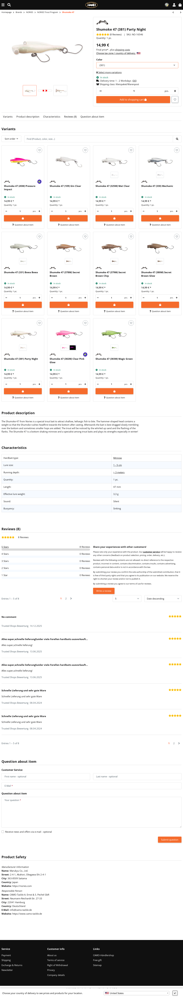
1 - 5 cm (117, 465)
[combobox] (136, 993)
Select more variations (109, 72)
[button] (174, 4)
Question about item (92, 116)
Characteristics (51, 116)
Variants (8, 116)
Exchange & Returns (12, 965)
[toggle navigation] (3, 4)
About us (51, 955)
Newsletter (7, 970)
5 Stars (5, 546)
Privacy (51, 970)
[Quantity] (134, 91)
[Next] (71, 598)
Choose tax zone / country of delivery (118, 53)
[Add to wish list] (175, 99)
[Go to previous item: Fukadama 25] (174, 12)
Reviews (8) (70, 116)
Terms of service (55, 960)
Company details (56, 975)
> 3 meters (119, 472)
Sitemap (97, 965)
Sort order (10, 138)
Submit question (169, 839)
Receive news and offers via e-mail (28, 831)
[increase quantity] (174, 91)
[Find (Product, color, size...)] (9, 4)
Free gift (97, 960)
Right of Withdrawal (57, 965)
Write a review (103, 590)
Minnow (117, 457)
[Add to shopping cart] (23, 218)
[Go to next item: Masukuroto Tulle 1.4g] (179, 12)
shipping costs (122, 49)
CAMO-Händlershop (103, 955)
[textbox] (136, 993)
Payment (6, 955)
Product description (27, 116)
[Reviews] (108, 34)
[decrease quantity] (100, 91)
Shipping (6, 960)
